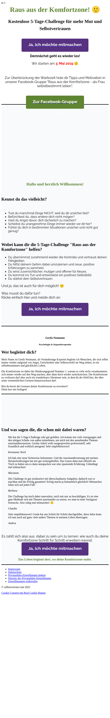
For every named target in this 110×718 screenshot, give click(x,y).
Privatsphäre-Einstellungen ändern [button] (27, 575)
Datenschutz (15, 572)
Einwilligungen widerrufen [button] (23, 581)
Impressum (14, 569)
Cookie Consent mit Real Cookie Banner (23, 592)
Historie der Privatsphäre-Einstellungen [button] (29, 578)
